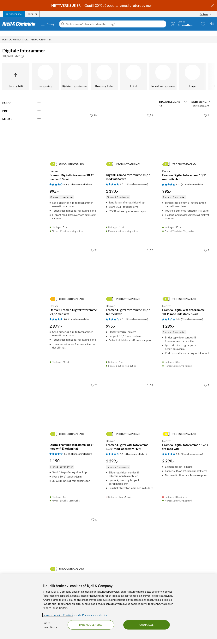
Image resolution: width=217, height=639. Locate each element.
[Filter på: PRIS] (21, 105)
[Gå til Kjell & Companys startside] (20, 24)
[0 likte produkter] (203, 23)
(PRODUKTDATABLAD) (71, 158)
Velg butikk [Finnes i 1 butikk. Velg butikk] (130, 360)
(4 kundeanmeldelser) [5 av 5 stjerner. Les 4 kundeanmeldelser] (192, 448)
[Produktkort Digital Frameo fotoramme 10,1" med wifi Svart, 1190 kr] (130, 130)
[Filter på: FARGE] (21, 97)
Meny (47, 24)
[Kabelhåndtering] (112, 71)
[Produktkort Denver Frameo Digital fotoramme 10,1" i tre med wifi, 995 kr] (130, 265)
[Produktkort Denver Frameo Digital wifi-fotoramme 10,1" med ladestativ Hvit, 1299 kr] (130, 400)
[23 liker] (93, 109)
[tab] (14, 14)
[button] (22, 50)
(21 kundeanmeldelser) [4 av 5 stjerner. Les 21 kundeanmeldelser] (136, 313)
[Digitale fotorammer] (172, 71)
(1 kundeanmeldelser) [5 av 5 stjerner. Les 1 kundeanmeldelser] (79, 313)
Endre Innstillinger (50, 625)
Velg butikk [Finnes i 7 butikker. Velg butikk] (188, 225)
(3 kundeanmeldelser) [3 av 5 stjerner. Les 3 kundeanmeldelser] (192, 313)
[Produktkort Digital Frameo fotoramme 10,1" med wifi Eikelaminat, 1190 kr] (74, 400)
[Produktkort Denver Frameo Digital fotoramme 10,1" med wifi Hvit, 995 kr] (186, 130)
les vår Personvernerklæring (91, 615)
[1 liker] (150, 109)
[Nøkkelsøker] (54, 71)
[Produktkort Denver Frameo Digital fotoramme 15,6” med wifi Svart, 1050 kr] (74, 535)
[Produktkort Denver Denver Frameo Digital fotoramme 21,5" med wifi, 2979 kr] (74, 265)
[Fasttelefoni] (24, 71)
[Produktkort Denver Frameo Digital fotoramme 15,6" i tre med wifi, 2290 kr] (186, 400)
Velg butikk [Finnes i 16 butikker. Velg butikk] (77, 225)
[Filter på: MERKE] (21, 113)
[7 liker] (150, 244)
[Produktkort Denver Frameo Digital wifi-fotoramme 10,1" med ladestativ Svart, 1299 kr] (186, 265)
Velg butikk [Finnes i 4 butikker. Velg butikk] (132, 225)
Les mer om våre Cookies (58, 615)
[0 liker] (150, 379)
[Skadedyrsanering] (83, 71)
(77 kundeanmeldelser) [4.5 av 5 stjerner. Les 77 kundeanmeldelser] (80, 179)
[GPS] (201, 71)
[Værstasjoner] (142, 71)
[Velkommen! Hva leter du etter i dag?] (115, 24)
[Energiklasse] (53, 159)
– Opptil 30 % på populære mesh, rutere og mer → (104, 5)
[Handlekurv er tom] (212, 23)
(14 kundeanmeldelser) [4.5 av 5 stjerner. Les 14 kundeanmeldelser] (136, 178)
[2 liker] (94, 244)
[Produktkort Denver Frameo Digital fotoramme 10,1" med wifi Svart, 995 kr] (74, 130)
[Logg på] (182, 23)
